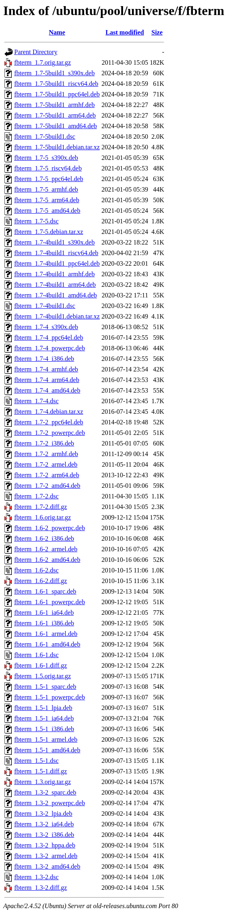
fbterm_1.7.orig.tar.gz (42, 62)
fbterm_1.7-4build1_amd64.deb (55, 295)
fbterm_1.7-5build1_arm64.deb (55, 115)
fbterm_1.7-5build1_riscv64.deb (56, 83)
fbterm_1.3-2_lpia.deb (43, 813)
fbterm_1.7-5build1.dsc (44, 136)
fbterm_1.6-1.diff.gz (40, 665)
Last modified (125, 32)
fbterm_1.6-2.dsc (36, 570)
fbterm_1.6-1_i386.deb (44, 623)
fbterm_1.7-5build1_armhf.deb (54, 104)
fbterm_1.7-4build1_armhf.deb (54, 274)
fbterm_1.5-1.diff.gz (40, 771)
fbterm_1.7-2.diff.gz (40, 506)
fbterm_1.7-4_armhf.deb (46, 369)
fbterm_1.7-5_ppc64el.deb (48, 178)
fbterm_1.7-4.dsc (36, 401)
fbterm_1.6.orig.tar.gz (42, 517)
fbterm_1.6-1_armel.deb (46, 633)
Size (157, 32)
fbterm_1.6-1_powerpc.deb (49, 601)
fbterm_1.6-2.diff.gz (40, 580)
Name (57, 32)
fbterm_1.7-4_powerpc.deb (49, 348)
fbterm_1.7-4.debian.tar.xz (48, 411)
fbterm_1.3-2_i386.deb (44, 834)
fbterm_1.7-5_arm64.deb (46, 200)
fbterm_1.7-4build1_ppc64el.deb (57, 263)
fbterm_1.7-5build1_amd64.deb (55, 125)
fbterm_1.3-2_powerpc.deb (49, 802)
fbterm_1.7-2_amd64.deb (47, 485)
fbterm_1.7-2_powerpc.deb (49, 432)
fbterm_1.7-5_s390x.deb (46, 157)
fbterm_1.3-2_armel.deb (46, 855)
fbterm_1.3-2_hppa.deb (44, 845)
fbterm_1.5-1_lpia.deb (43, 707)
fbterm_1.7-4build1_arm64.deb (55, 284)
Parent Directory (35, 51)
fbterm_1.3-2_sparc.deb (45, 792)
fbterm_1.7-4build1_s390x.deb (54, 242)
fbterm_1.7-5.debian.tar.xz (48, 231)
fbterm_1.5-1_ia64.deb (44, 718)
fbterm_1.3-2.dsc (36, 877)
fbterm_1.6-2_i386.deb (44, 538)
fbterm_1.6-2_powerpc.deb (49, 527)
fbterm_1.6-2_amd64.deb (47, 559)
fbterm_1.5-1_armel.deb (46, 739)
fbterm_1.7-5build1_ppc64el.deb (57, 94)
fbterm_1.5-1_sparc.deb (45, 686)
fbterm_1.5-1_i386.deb (44, 728)
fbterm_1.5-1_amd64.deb (47, 750)
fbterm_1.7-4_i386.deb (44, 358)
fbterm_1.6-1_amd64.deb (47, 644)
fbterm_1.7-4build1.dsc (44, 305)
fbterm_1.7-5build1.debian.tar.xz (57, 147)
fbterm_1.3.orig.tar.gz (42, 781)
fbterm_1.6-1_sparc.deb (45, 591)
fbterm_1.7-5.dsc (36, 221)
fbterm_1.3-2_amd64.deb (47, 866)
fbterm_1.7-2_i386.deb (44, 443)
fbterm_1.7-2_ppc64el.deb (48, 422)
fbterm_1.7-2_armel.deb (46, 464)
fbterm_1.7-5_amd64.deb (47, 210)
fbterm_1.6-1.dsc (36, 654)
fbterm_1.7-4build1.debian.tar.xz (57, 316)
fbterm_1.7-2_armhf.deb (46, 453)
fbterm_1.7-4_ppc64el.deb (48, 337)
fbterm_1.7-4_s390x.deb (46, 326)
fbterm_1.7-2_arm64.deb (46, 475)
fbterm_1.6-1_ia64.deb (44, 612)
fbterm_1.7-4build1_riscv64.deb (56, 252)
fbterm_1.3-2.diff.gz (40, 887)
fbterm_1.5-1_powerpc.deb (49, 697)
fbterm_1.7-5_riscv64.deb (48, 168)
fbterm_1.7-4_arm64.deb (46, 379)
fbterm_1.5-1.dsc (36, 760)
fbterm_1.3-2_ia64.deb (44, 824)
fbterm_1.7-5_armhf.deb (46, 189)
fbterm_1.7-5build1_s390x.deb (54, 73)
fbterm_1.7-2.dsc (36, 496)
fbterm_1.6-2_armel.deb (46, 549)
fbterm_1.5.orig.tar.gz (42, 676)
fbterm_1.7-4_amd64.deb (47, 390)
